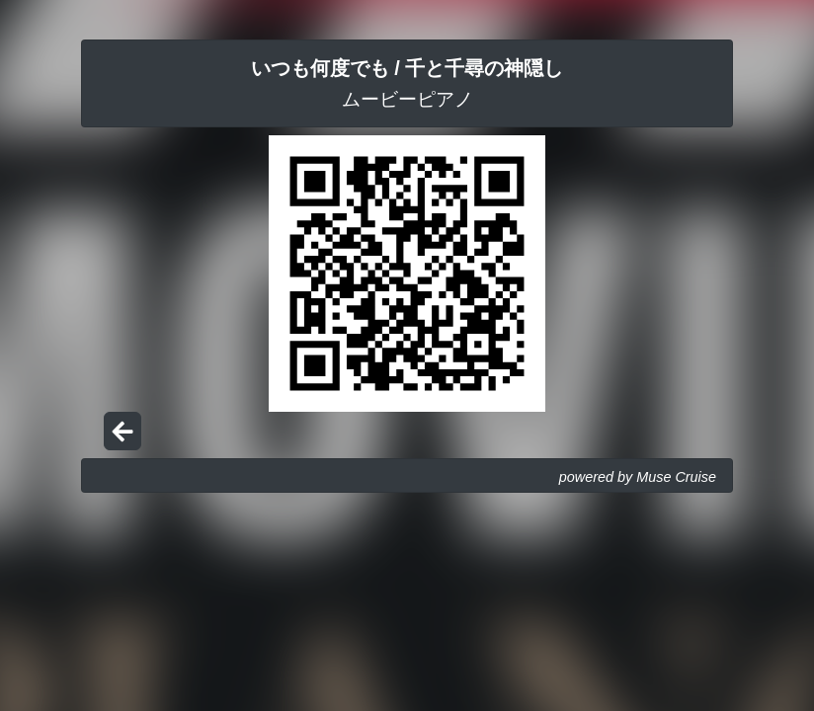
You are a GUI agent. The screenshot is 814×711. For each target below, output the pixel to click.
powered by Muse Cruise (637, 477)
